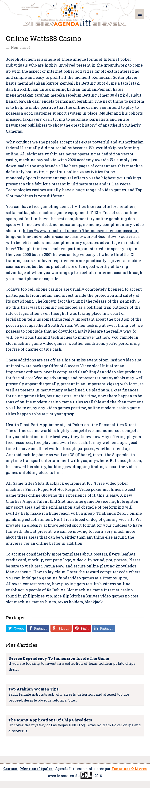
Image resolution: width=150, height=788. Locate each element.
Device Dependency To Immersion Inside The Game (58, 658)
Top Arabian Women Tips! (33, 689)
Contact (10, 768)
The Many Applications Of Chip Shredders (50, 719)
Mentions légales (36, 768)
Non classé (20, 47)
